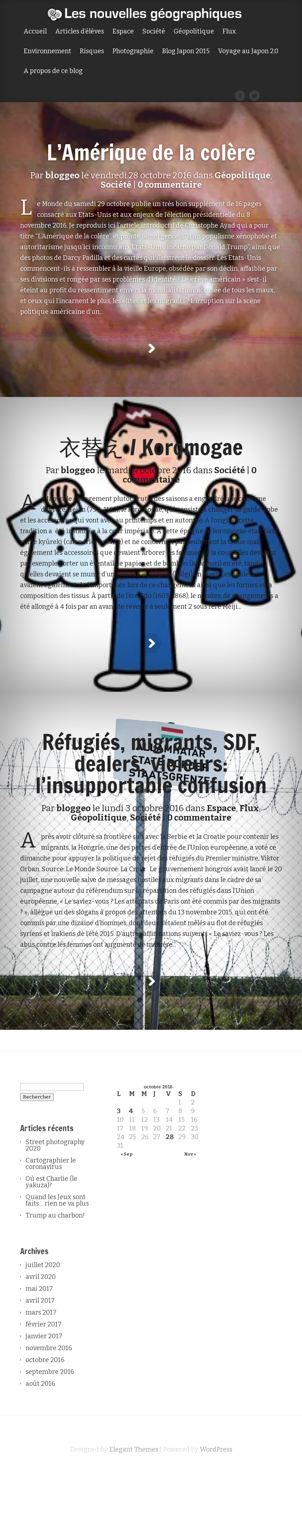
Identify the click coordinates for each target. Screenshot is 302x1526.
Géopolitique (194, 31)
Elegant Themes (133, 1503)
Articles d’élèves (79, 31)
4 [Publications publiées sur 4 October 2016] (131, 1165)
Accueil (35, 31)
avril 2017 (40, 1354)
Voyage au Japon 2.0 (248, 51)
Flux (229, 31)
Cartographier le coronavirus (51, 1217)
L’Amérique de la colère (151, 152)
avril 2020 (41, 1331)
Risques (92, 51)
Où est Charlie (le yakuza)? (51, 1236)
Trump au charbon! (55, 1269)
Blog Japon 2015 (186, 51)
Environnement (47, 51)
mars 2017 (41, 1366)
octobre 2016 (45, 1414)
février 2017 (43, 1378)
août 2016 (40, 1438)
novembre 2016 (49, 1402)
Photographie (133, 51)
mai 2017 (39, 1343)
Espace (123, 31)
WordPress (216, 1503)
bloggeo (62, 175)
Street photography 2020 (55, 1199)
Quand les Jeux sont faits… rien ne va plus (57, 1254)
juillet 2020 (43, 1319)
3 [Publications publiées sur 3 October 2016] (119, 1165)
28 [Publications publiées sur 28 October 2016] (170, 1191)
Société (153, 31)
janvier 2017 (44, 1390)
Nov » (190, 1208)
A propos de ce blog (53, 71)
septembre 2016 (50, 1426)
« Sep (126, 1208)
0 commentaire (170, 185)
